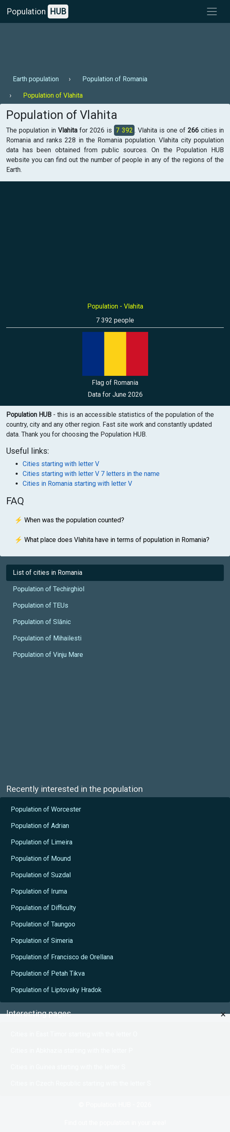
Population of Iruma (39, 891)
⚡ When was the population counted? (69, 520)
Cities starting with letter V (61, 464)
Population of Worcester (46, 809)
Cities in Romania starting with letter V (77, 483)
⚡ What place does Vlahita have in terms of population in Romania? (111, 540)
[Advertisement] (114, 45)
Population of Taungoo (43, 924)
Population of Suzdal (41, 875)
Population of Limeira (41, 842)
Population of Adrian (40, 826)
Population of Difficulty (43, 908)
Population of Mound (41, 858)
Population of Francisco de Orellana (62, 957)
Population (37, 11)
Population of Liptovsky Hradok (56, 990)
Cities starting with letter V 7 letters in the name (91, 474)
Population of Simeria (42, 940)
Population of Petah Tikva (48, 973)
